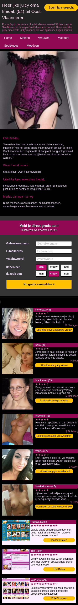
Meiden (25, 38)
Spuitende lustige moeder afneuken (54, 401)
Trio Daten (59, 569)
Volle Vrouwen (59, 598)
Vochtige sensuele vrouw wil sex (54, 506)
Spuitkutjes (11, 45)
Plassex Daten (59, 540)
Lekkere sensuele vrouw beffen (54, 435)
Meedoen (33, 45)
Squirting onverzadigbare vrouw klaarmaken (54, 330)
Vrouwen (44, 38)
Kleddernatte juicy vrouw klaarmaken (54, 365)
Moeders (63, 38)
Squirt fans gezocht (61, 7)
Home (8, 38)
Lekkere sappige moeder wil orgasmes (53, 471)
